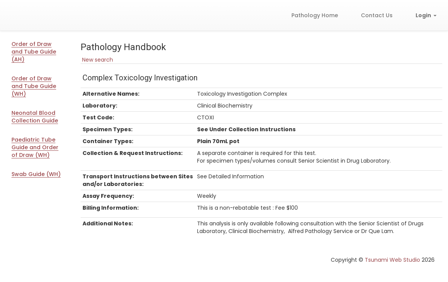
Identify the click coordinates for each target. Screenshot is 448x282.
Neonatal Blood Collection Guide (34, 116)
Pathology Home (314, 15)
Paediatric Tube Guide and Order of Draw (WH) (34, 147)
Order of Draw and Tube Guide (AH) (33, 51)
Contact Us (377, 15)
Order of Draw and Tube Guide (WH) (33, 86)
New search (97, 60)
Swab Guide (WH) (36, 174)
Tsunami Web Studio (392, 260)
